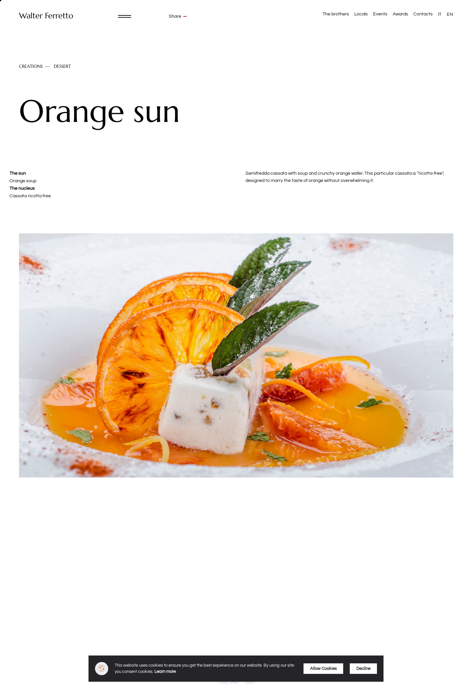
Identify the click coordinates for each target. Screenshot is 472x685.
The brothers (336, 14)
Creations (31, 66)
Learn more (165, 671)
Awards (400, 14)
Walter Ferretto (46, 16)
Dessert (62, 66)
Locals (361, 14)
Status (250, 682)
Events (380, 14)
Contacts (423, 14)
